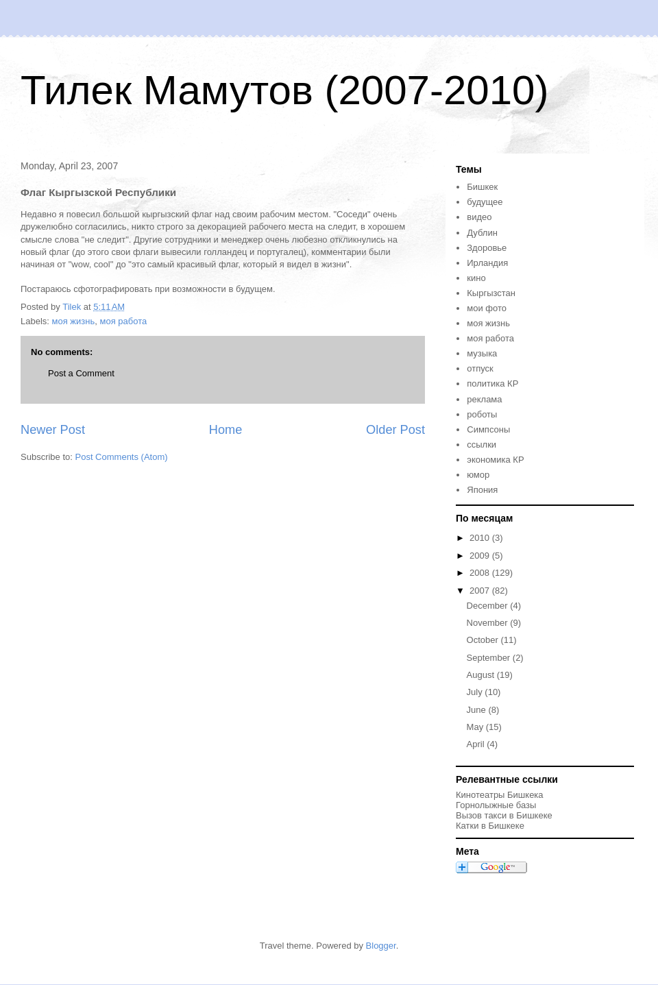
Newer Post (53, 430)
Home (226, 430)
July (476, 692)
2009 (481, 555)
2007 (481, 590)
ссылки (481, 444)
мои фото (487, 308)
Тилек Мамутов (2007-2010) (284, 90)
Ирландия (487, 263)
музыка (482, 353)
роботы (482, 414)
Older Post (395, 430)
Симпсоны (488, 429)
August (482, 675)
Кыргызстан (491, 293)
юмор (478, 475)
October (484, 640)
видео (479, 217)
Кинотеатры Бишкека (500, 795)
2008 (481, 573)
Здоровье (487, 248)
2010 (481, 538)
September (490, 658)
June (478, 710)
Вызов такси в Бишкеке (504, 815)
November (489, 623)
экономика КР (495, 459)
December (489, 605)
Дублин (482, 233)
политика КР (492, 383)
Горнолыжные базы (496, 805)
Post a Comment (81, 373)
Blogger (381, 945)
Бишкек (482, 187)
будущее (484, 202)
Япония (482, 490)
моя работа (123, 321)
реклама (484, 399)
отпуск (480, 368)
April (477, 744)
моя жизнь (73, 321)
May (476, 727)
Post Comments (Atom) (121, 457)
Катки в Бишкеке (490, 825)
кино (476, 278)
